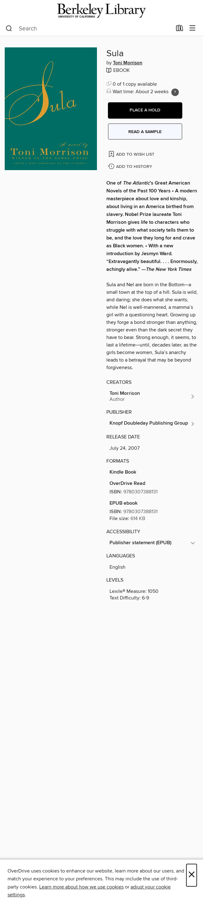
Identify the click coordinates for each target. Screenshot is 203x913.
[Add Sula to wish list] (132, 154)
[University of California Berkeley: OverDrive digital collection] (101, 10)
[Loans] (179, 29)
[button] (145, 110)
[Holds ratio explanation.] (175, 92)
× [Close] (191, 875)
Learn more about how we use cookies (81, 887)
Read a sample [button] (145, 132)
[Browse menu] (192, 28)
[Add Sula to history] (131, 167)
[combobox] (88, 28)
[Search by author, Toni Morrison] (152, 396)
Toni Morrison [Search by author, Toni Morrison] (127, 63)
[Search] (9, 29)
